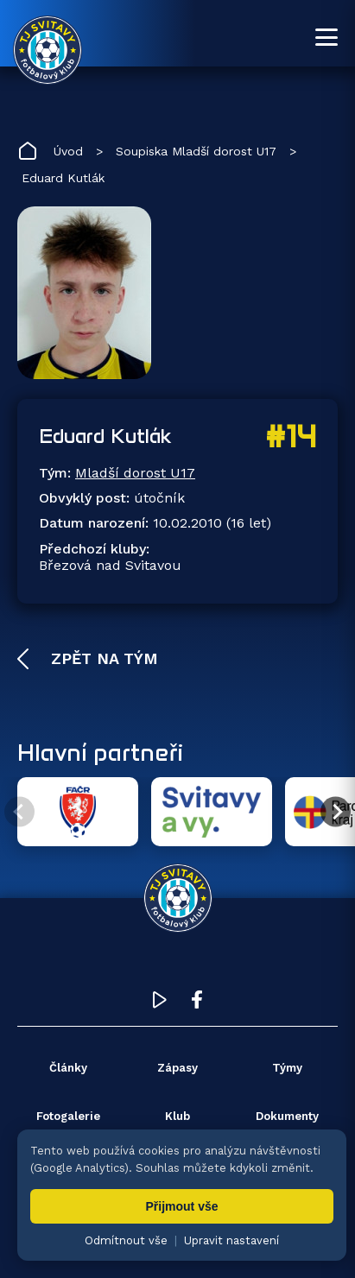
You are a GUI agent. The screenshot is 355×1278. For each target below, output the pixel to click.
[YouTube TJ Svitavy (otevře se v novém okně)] (160, 1004)
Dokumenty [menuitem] (287, 1116)
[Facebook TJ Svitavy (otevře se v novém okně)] (197, 1004)
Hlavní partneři (100, 752)
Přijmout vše (181, 1206)
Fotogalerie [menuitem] (68, 1116)
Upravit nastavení (231, 1240)
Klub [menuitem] (177, 1116)
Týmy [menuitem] (287, 1067)
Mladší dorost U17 (135, 473)
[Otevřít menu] (326, 37)
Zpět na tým (102, 658)
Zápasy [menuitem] (177, 1067)
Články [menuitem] (68, 1067)
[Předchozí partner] (19, 812)
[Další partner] (335, 812)
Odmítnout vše (126, 1240)
